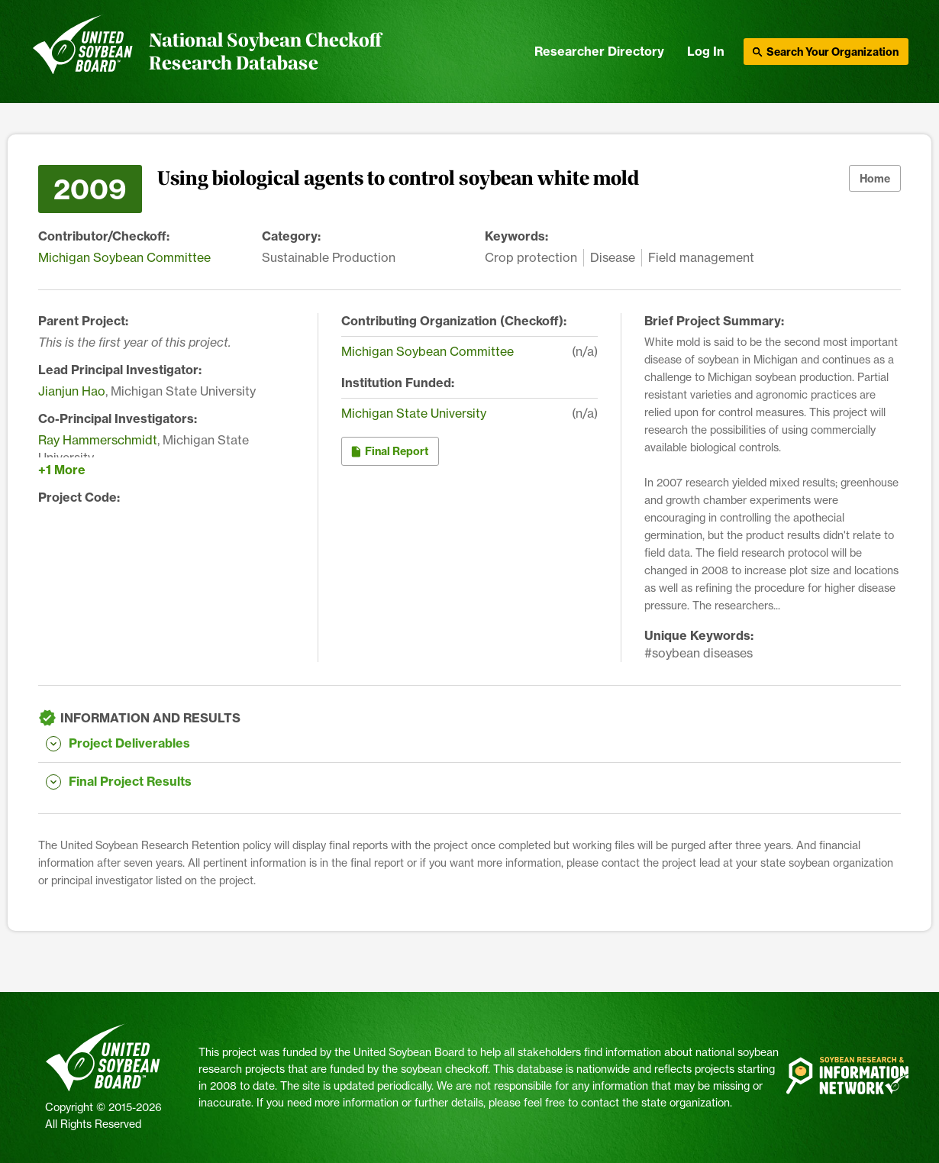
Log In (705, 51)
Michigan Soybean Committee (124, 257)
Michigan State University (413, 413)
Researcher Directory (599, 51)
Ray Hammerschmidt (97, 439)
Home (875, 179)
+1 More (62, 469)
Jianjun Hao (71, 391)
